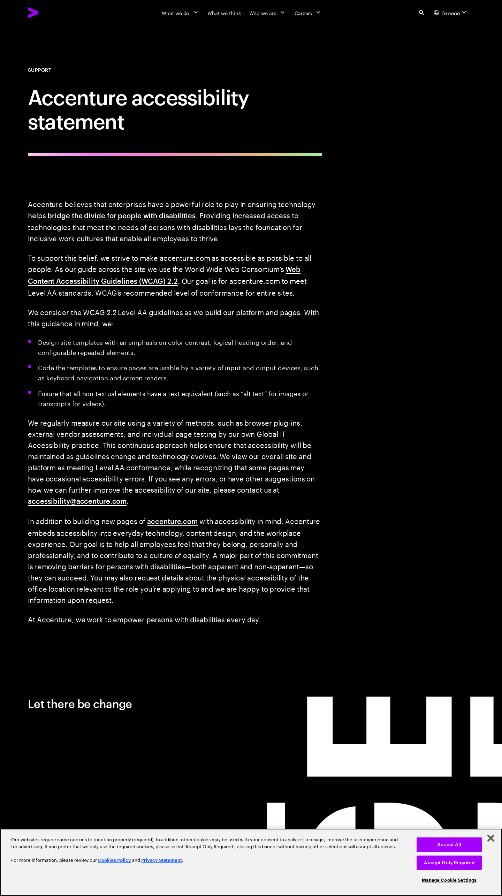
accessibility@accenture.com (77, 501)
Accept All (449, 844)
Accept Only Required (449, 862)
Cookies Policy (114, 860)
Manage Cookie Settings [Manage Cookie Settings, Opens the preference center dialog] (449, 880)
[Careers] (308, 12)
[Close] (491, 838)
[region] (251, 862)
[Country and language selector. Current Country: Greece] (451, 12)
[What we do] (180, 12)
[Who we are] (267, 12)
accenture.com (172, 521)
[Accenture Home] (49, 12)
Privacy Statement (161, 860)
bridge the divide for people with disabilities (121, 215)
